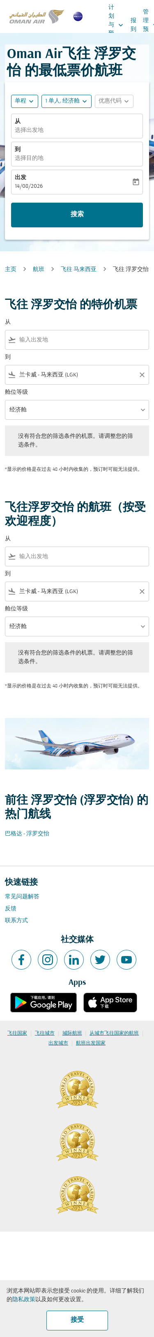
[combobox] (82, 340)
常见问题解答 (22, 897)
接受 (77, 1320)
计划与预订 (117, 25)
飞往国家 (17, 1033)
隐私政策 (23, 1300)
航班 (38, 269)
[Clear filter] (142, 374)
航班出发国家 (91, 1043)
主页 (10, 269)
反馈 (10, 909)
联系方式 (16, 921)
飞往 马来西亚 (79, 269)
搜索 (77, 214)
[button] (66, 101)
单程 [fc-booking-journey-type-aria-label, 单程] (20, 101)
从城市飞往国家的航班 (114, 1033)
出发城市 (58, 1043)
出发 (20, 178)
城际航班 (72, 1033)
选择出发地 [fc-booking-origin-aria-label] (29, 130)
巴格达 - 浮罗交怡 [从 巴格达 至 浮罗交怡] (27, 834)
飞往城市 (45, 1033)
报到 (133, 25)
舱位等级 (16, 392)
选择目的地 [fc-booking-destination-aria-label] (29, 158)
